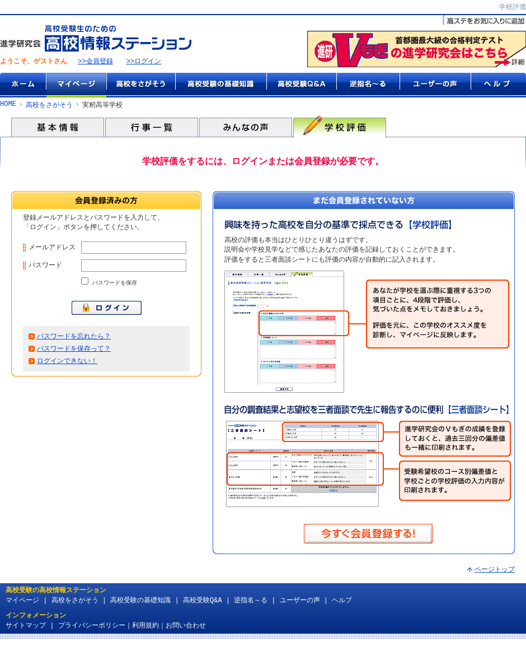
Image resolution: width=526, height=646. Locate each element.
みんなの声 (245, 128)
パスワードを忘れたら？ (74, 341)
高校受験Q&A (301, 85)
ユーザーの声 (435, 85)
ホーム (23, 85)
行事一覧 (151, 128)
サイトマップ (26, 627)
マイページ (76, 85)
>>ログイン (143, 62)
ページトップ (495, 571)
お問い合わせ (186, 627)
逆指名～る (368, 85)
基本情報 (57, 128)
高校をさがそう (140, 85)
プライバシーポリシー (91, 627)
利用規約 (145, 627)
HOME (8, 105)
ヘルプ (498, 85)
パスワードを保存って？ (74, 354)
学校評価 (339, 128)
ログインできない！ (67, 366)
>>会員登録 (95, 62)
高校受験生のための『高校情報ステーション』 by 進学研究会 (95, 39)
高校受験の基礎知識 (220, 85)
